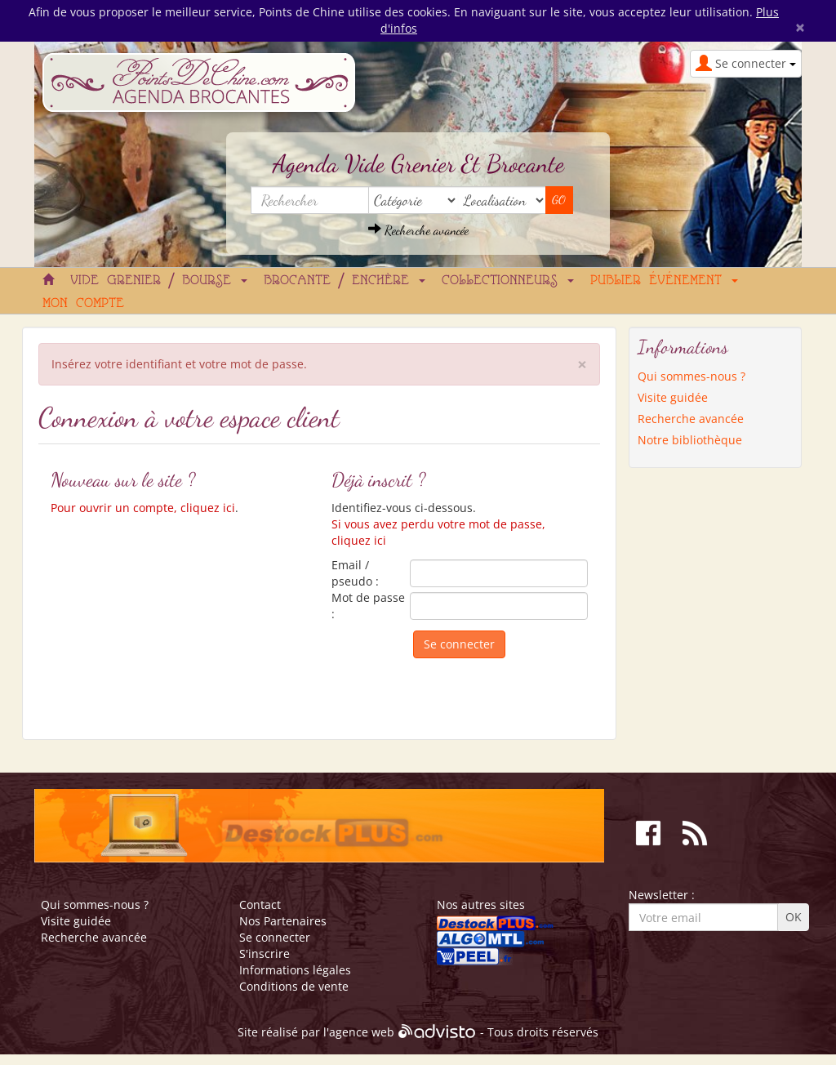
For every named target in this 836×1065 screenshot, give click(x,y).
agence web (361, 1032)
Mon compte (83, 304)
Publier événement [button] (664, 281)
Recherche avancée (418, 230)
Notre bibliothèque (690, 440)
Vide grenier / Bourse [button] (158, 281)
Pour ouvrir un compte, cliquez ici (143, 507)
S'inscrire (264, 953)
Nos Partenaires (283, 921)
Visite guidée (673, 397)
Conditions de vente (294, 986)
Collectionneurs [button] (508, 281)
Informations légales (295, 970)
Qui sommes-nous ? (691, 376)
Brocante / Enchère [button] (344, 281)
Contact (260, 904)
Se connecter (274, 937)
